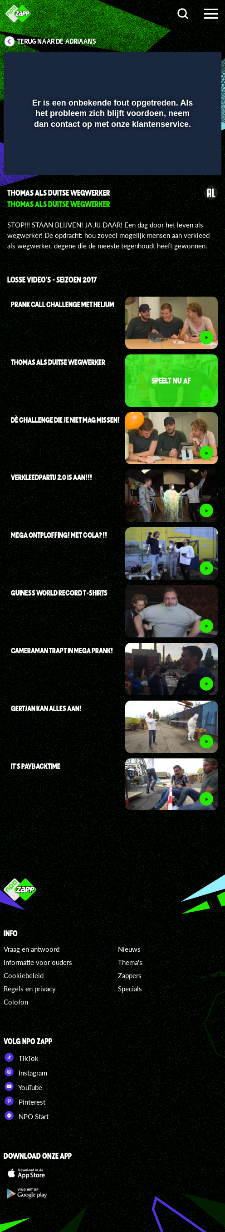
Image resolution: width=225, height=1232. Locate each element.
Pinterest (24, 1101)
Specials (130, 989)
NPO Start (26, 1115)
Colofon (16, 1002)
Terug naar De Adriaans (56, 41)
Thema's (130, 962)
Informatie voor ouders (38, 962)
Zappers (130, 975)
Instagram (25, 1071)
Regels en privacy (30, 989)
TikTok (21, 1057)
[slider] (111, 164)
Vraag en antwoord (31, 949)
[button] (191, 65)
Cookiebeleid (24, 975)
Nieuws (129, 949)
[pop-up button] (172, 65)
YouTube (23, 1086)
